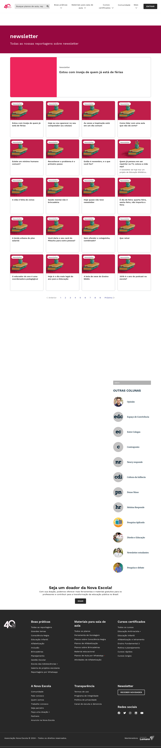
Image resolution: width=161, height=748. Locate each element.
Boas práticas (60, 6)
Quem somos (37, 700)
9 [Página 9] (100, 297)
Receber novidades (131, 692)
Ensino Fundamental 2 (129, 643)
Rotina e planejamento (129, 647)
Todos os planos (82, 631)
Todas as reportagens (41, 627)
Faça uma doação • (40, 712)
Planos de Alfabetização (86, 643)
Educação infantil (39, 639)
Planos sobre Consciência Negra (90, 639)
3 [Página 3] (70, 297)
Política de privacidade (85, 700)
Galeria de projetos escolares (45, 668)
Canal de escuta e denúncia (88, 704)
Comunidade (124, 5)
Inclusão (35, 647)
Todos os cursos (126, 627)
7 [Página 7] (90, 297)
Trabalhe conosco (39, 704)
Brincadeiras (37, 651)
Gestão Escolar (38, 660)
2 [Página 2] (65, 297)
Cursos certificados (106, 6)
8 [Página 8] (95, 297)
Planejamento (38, 656)
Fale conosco (37, 696)
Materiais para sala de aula (82, 6)
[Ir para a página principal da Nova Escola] (8, 8)
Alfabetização (37, 643)
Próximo (109, 297)
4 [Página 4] (75, 297)
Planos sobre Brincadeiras (87, 647)
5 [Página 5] (80, 297)
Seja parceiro (37, 708)
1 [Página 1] (60, 297)
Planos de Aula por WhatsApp (89, 655)
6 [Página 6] (85, 297)
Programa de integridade (86, 696)
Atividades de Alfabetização (87, 660)
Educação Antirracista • (129, 631)
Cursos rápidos (125, 651)
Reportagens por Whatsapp (44, 672)
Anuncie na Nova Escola (43, 720)
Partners (35, 716)
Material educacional (84, 651)
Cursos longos (125, 656)
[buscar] (48, 6)
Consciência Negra (40, 635)
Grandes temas (38, 631)
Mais (136, 6)
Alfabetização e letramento (131, 639)
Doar (80, 601)
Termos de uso (81, 691)
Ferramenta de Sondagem (87, 635)
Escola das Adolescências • (44, 664)
